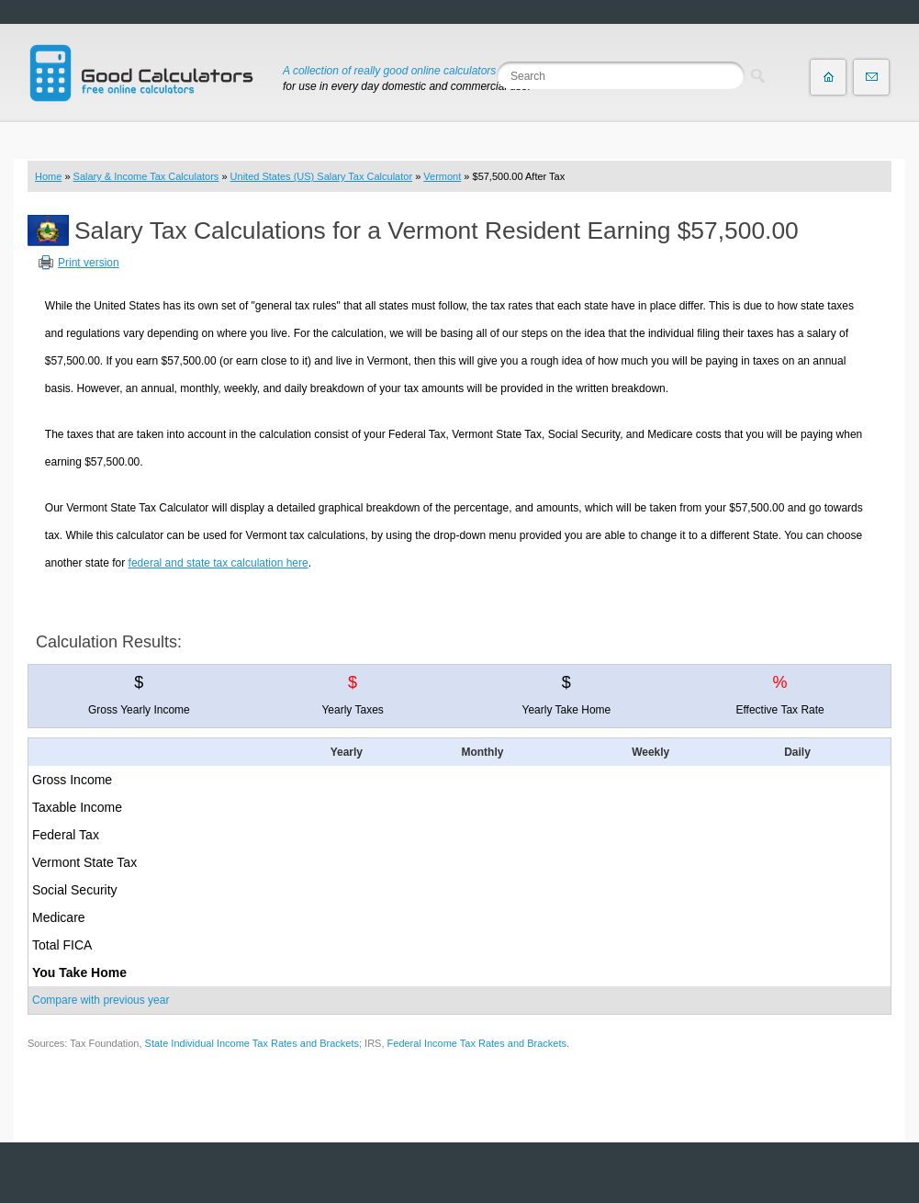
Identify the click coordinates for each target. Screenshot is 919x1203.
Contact (871, 77)
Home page (828, 77)
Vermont (442, 176)
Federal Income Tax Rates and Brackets (476, 1043)
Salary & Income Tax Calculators (146, 176)
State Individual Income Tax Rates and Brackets (252, 1043)
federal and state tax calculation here (218, 563)
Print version (88, 262)
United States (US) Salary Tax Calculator (321, 176)
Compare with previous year (100, 1000)
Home (48, 176)
